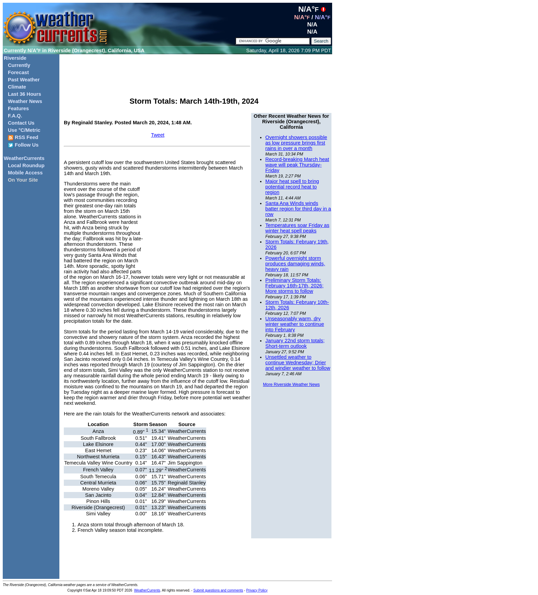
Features (18, 108)
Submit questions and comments (218, 590)
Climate (17, 87)
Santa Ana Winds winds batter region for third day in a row (298, 209)
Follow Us (23, 145)
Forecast (18, 72)
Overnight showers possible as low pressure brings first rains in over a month (296, 143)
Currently (19, 65)
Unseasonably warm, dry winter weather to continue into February (294, 324)
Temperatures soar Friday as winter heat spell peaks (297, 227)
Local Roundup (26, 165)
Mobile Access (25, 172)
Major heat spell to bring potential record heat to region (292, 187)
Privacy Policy (256, 590)
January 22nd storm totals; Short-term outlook (295, 343)
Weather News (25, 101)
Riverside (15, 58)
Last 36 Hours (24, 94)
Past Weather (24, 79)
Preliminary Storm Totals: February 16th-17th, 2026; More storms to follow (294, 285)
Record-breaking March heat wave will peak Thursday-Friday (297, 165)
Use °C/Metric (24, 130)
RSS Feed (23, 137)
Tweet (157, 135)
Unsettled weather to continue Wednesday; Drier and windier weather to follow (297, 362)
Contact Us (21, 123)
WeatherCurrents (24, 158)
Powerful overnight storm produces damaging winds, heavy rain (295, 263)
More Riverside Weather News (291, 384)
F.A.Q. (15, 115)
